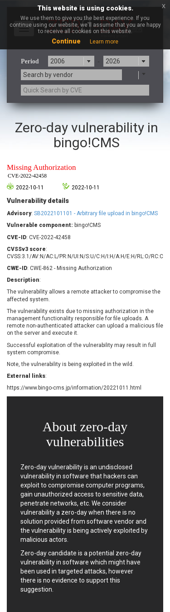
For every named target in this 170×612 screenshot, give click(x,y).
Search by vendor (48, 74)
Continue (66, 41)
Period (30, 61)
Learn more (104, 42)
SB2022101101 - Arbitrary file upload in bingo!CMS (96, 213)
